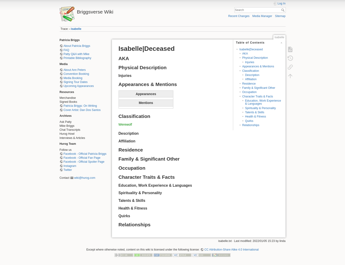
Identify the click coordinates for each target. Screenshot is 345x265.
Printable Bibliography (77, 58)
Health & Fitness (255, 116)
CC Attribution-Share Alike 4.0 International (231, 249)
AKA (245, 53)
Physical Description (255, 57)
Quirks (249, 121)
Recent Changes (238, 16)
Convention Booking (76, 74)
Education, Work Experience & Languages (263, 102)
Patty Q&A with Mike (76, 54)
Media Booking (73, 78)
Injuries (249, 62)
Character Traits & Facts (257, 96)
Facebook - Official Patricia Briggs (85, 153)
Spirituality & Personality (260, 108)
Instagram (70, 166)
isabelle (76, 29)
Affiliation (251, 79)
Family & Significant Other (258, 87)
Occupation (249, 92)
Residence (249, 83)
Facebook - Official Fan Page (82, 157)
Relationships (251, 125)
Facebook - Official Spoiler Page (84, 161)
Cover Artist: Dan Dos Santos (82, 110)
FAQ (66, 50)
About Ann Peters (75, 70)
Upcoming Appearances (79, 86)
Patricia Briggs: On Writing (80, 105)
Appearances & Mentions (258, 66)
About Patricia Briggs (77, 46)
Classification (250, 70)
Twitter (68, 170)
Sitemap (280, 16)
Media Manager (262, 16)
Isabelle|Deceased (251, 49)
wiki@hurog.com (84, 177)
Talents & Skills (254, 112)
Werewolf (125, 124)
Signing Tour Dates (76, 82)
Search (283, 10)
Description (252, 75)
